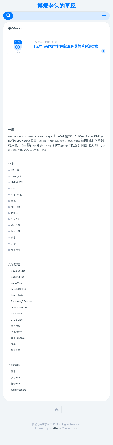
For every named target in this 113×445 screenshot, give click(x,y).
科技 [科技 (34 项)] (56, 145)
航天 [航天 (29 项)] (91, 145)
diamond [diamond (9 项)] (18, 136)
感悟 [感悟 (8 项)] (62, 141)
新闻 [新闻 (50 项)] (84, 140)
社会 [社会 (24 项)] (40, 145)
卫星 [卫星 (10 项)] (39, 140)
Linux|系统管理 (18, 289)
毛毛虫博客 (17, 332)
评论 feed (16, 383)
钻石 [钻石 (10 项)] (26, 150)
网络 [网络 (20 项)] (84, 145)
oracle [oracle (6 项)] (90, 137)
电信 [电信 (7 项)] (34, 146)
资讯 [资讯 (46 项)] (98, 145)
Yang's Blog (17, 313)
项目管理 (54, 42)
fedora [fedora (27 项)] (38, 136)
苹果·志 (14, 344)
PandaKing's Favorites (22, 301)
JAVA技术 (16, 176)
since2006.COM (19, 307)
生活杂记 (15, 219)
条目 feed (16, 377)
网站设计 (15, 231)
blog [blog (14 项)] (11, 136)
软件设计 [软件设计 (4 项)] (14, 150)
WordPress (55, 428)
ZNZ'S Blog (17, 319)
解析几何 (15, 350)
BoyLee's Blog (18, 271)
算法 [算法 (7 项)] (62, 146)
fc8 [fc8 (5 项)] (31, 137)
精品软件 (15, 225)
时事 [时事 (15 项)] (91, 140)
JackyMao (16, 283)
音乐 (13, 243)
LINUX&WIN (17, 182)
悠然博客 (15, 325)
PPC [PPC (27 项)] (97, 136)
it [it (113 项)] (54, 136)
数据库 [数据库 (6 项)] (77, 141)
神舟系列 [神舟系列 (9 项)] (47, 145)
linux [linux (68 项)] (76, 136)
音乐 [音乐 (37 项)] (33, 150)
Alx (75, 428)
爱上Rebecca (18, 338)
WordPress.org (18, 389)
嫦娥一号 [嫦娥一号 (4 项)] (46, 141)
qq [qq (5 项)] (102, 137)
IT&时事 (41, 42)
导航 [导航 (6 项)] (52, 141)
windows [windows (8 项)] (26, 141)
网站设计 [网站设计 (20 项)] (75, 145)
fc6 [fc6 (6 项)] (28, 137)
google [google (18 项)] (47, 136)
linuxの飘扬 (17, 295)
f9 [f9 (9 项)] (25, 136)
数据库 (14, 213)
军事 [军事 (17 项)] (34, 140)
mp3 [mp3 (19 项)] (84, 136)
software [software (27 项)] (14, 141)
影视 (13, 201)
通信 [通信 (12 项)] (20, 149)
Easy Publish (17, 277)
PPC (13, 188)
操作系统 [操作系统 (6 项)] (69, 141)
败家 (13, 237)
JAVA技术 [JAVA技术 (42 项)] (64, 136)
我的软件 (15, 207)
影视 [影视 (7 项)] (57, 141)
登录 (13, 371)
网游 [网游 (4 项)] (66, 146)
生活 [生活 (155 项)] (26, 145)
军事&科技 (16, 194)
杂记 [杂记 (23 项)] (18, 145)
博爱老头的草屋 (56, 5)
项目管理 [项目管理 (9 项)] (41, 150)
